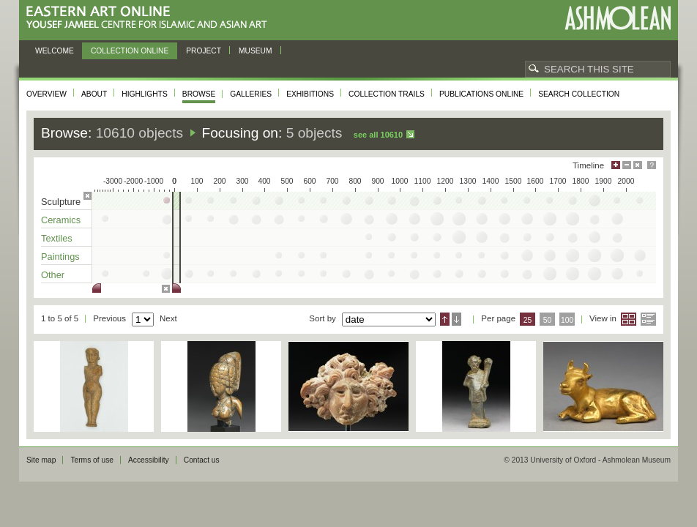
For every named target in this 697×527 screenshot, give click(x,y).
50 (547, 320)
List (648, 319)
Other (52, 274)
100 (567, 320)
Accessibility (148, 460)
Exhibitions (310, 94)
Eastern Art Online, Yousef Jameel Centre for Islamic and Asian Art (150, 18)
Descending (456, 319)
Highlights (145, 94)
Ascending (445, 319)
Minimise (626, 165)
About (94, 94)
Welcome (54, 51)
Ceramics (61, 219)
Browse (199, 94)
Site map (41, 460)
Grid (628, 319)
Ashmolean (617, 18)
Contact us (202, 460)
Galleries (251, 94)
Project (203, 51)
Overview (46, 94)
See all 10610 (378, 134)
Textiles (56, 238)
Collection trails (386, 94)
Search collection (578, 94)
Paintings (60, 256)
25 (527, 320)
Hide (637, 165)
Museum (255, 51)
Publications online (481, 94)
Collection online (129, 51)
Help (651, 165)
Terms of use (91, 460)
